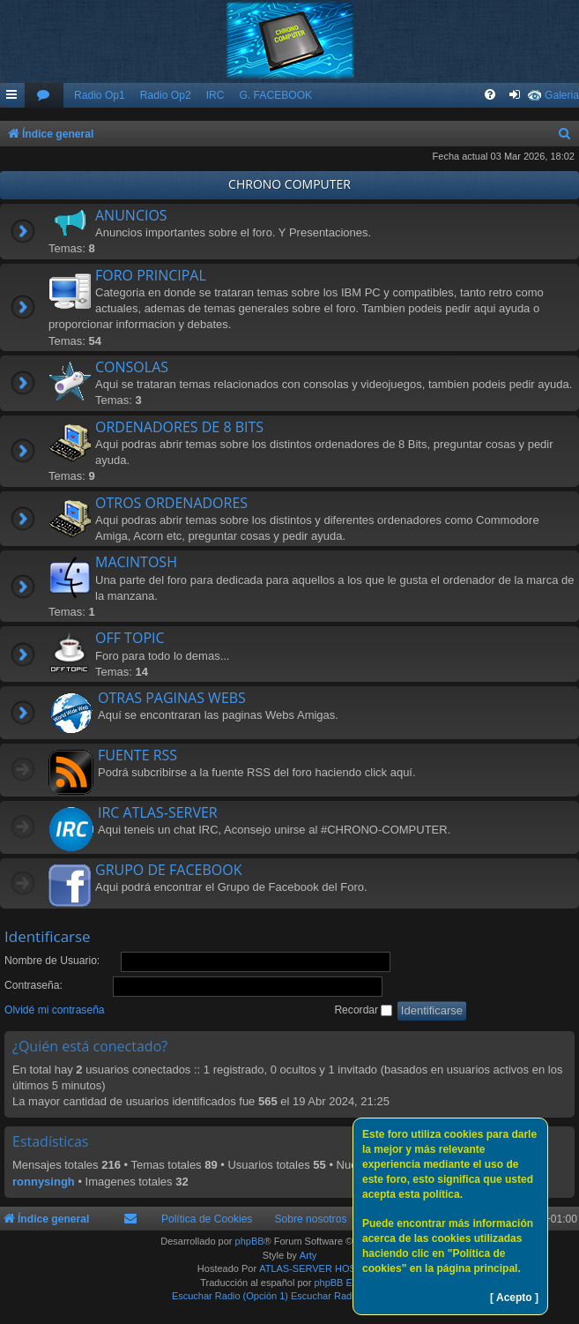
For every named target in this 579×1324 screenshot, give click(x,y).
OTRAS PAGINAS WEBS (172, 697)
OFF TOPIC (130, 637)
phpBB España (346, 1282)
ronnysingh (43, 1181)
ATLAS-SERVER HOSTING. (320, 1268)
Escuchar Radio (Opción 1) (230, 1295)
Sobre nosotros (310, 1219)
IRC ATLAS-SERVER (158, 812)
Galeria (562, 95)
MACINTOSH (136, 562)
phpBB (249, 1241)
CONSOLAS (131, 367)
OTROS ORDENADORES (171, 502)
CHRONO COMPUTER (289, 184)
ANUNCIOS (131, 215)
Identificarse (47, 936)
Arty (308, 1255)
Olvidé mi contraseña (54, 1010)
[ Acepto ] (514, 1297)
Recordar (363, 1010)
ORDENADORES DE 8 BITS (179, 427)
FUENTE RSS (137, 755)
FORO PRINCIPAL (150, 275)
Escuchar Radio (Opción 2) (349, 1295)
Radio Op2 (165, 95)
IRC (215, 95)
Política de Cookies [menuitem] (207, 1219)
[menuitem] (44, 96)
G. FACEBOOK (275, 95)
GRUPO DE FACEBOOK (168, 869)
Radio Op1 (99, 95)
